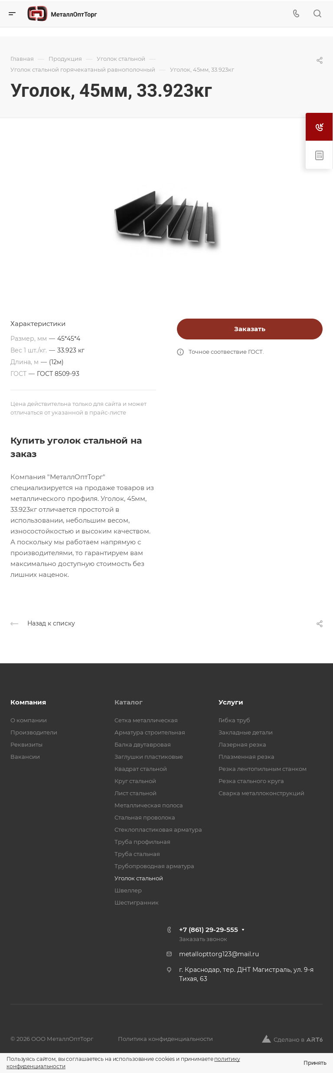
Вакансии (25, 756)
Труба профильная (142, 841)
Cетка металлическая (146, 720)
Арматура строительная (149, 732)
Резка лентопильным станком (263, 768)
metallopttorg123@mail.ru (219, 954)
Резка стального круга (251, 780)
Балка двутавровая (142, 744)
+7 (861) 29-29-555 (208, 929)
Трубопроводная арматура (154, 865)
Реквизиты (26, 744)
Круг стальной (135, 780)
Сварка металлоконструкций (261, 793)
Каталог (128, 702)
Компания (28, 702)
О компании (28, 720)
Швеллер (128, 890)
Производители (33, 732)
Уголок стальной (138, 878)
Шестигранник (136, 902)
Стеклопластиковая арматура (158, 829)
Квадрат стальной (140, 768)
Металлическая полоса (148, 805)
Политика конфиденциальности (165, 1038)
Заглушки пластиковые (148, 756)
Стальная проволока (144, 817)
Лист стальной (135, 793)
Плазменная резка (246, 756)
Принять (315, 1063)
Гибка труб (234, 720)
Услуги (231, 702)
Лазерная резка (242, 744)
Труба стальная (137, 853)
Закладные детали (246, 732)
